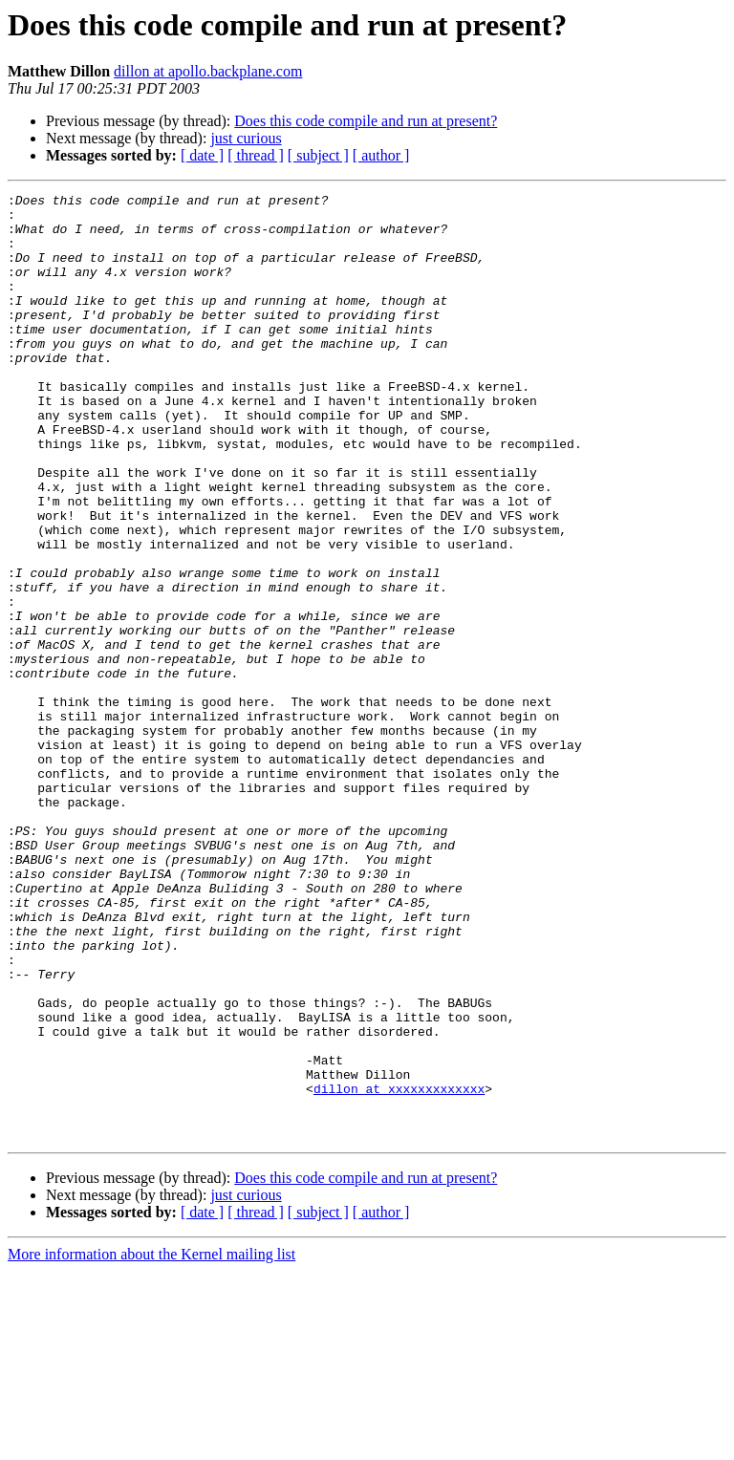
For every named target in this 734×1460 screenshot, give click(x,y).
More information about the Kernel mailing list (151, 1443)
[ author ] (381, 155)
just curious (245, 138)
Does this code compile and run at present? (365, 121)
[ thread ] (255, 155)
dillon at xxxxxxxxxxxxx (399, 1269)
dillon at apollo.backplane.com (208, 71)
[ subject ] (318, 155)
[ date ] (202, 155)
